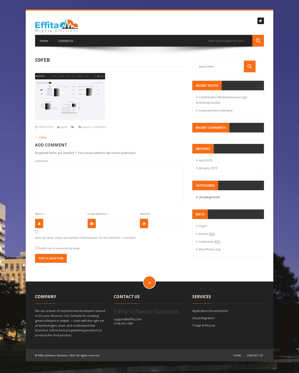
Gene (63, 127)
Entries (207, 234)
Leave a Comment (94, 127)
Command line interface (216, 110)
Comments (209, 241)
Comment (41, 161)
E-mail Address (98, 214)
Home (44, 41)
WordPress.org (209, 249)
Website (145, 214)
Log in (203, 226)
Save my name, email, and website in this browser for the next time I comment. (85, 237)
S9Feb (41, 137)
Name (40, 214)
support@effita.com (128, 319)
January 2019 (208, 168)
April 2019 (205, 160)
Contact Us (65, 41)
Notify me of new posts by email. (60, 248)
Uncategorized (209, 197)
